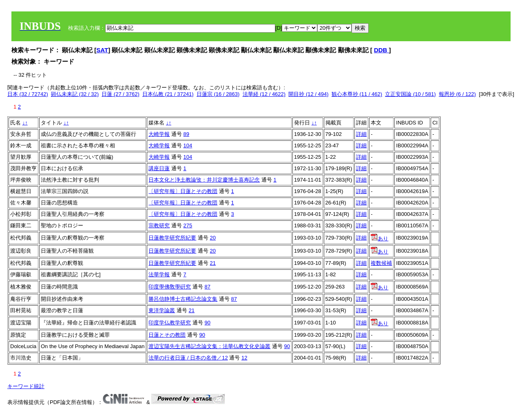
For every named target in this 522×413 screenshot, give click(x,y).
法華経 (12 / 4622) (264, 94)
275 (188, 225)
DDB (381, 50)
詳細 (361, 134)
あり (379, 238)
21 (213, 263)
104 (188, 145)
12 (244, 358)
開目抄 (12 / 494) (308, 94)
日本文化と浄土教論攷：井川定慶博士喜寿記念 (204, 180)
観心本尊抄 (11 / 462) (357, 94)
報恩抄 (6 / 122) (457, 94)
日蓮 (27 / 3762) (120, 94)
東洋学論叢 (161, 310)
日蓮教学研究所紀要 (172, 238)
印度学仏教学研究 (169, 323)
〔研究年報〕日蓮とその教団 (182, 191)
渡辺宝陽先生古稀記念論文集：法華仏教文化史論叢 (209, 346)
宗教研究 (159, 225)
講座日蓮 (159, 168)
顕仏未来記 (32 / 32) (75, 94)
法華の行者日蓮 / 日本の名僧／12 (188, 358)
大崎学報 (159, 134)
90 (207, 323)
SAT (102, 50)
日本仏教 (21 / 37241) (168, 94)
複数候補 (381, 263)
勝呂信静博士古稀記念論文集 (182, 299)
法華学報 (159, 274)
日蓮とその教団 (167, 335)
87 (207, 287)
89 (186, 134)
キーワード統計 (25, 386)
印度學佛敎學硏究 (169, 287)
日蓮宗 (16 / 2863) (218, 94)
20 (213, 238)
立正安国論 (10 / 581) (410, 94)
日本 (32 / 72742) (27, 94)
